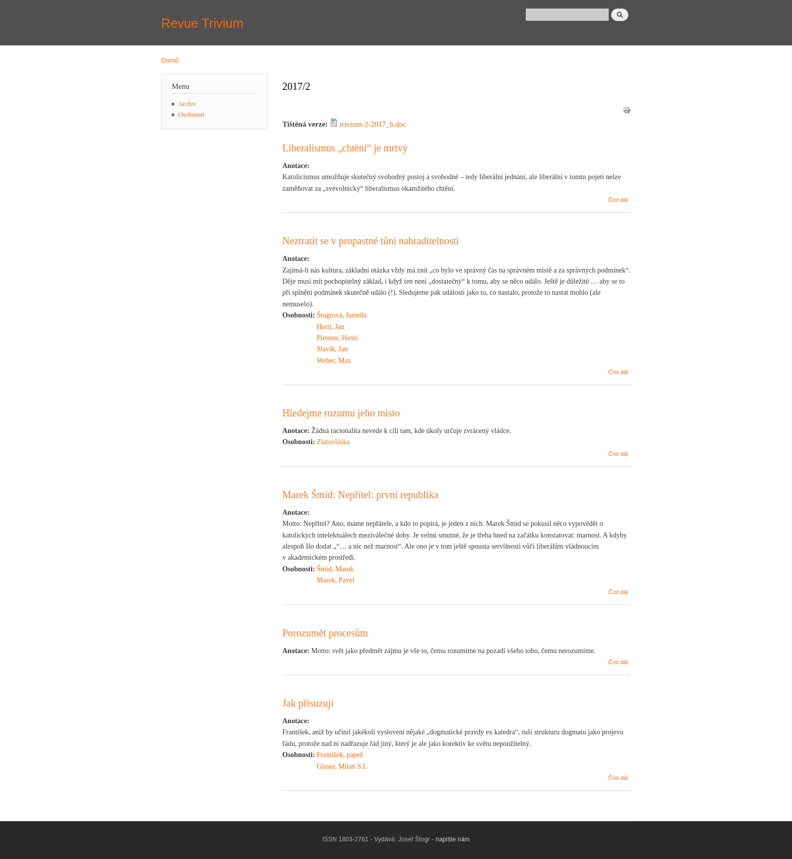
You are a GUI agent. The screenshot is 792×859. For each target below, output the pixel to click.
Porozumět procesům (325, 632)
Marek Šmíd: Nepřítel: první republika (360, 494)
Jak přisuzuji (308, 703)
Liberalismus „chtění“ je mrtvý (345, 147)
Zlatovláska (333, 442)
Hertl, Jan (330, 327)
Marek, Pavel (336, 580)
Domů (170, 60)
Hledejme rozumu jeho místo (341, 412)
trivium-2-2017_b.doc (373, 124)
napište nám (453, 839)
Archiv (187, 104)
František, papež (340, 755)
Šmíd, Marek (335, 569)
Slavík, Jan (332, 349)
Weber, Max (334, 360)
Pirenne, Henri (337, 338)
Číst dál (618, 200)
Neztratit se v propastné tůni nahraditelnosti (370, 240)
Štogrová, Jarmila (342, 315)
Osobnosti (191, 114)
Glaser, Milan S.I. (342, 766)
